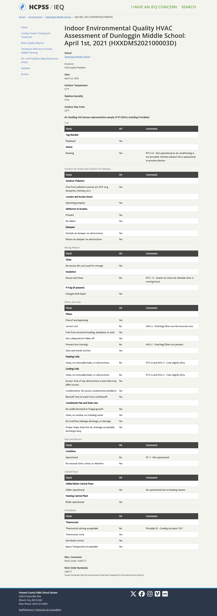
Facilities (25, 68)
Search (188, 6)
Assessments (35, 17)
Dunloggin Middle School (58, 17)
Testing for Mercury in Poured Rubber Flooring (36, 50)
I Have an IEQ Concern (154, 6)
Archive (25, 74)
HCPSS (39, 7)
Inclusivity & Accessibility (48, 609)
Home (22, 17)
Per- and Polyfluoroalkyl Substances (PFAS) (39, 60)
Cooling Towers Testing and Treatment (35, 35)
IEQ (59, 7)
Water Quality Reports (32, 42)
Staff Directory (26, 609)
